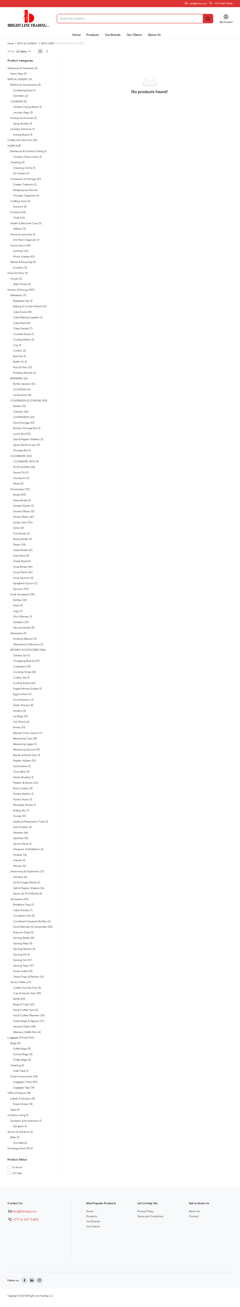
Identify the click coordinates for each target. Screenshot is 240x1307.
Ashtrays (18, 250)
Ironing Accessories (22, 117)
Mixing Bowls (20, 538)
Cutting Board (21, 682)
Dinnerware (17, 489)
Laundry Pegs (21, 112)
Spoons (17, 588)
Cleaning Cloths (22, 167)
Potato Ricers (21, 799)
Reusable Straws (23, 804)
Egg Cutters (20, 694)
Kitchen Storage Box (25, 428)
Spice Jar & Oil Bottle (25, 893)
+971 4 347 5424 (25, 1219)
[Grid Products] (40, 51)
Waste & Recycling (21, 261)
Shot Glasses (21, 616)
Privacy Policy (145, 1211)
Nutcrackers (20, 766)
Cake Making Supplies (26, 317)
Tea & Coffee (18, 982)
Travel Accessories (21, 1076)
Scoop (17, 815)
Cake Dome (20, 311)
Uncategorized (16, 1148)
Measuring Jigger (23, 744)
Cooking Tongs (22, 671)
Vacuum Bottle (21, 627)
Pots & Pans (20, 367)
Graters (17, 710)
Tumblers (18, 622)
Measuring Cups (23, 738)
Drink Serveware (20, 594)
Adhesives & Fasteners (21, 68)
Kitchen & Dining (17, 289)
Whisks (17, 865)
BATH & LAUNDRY (27, 43)
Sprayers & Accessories (24, 1120)
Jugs (16, 611)
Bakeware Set (21, 300)
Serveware (16, 899)
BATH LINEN (47, 43)
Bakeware (16, 295)
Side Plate (19, 555)
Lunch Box (19, 433)
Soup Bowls (20, 566)
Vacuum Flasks (21, 1026)
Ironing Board (21, 134)
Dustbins (18, 267)
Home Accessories (21, 234)
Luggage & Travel (18, 1037)
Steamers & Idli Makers (26, 849)
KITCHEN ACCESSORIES (24, 649)
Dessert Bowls (21, 505)
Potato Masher (22, 793)
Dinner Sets (20, 522)
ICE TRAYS (19, 721)
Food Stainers (21, 699)
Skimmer (18, 832)
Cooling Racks (22, 339)
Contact (194, 1216)
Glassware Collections (26, 644)
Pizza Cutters (21, 788)
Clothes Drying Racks (26, 106)
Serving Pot (20, 954)
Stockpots (19, 478)
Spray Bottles (21, 123)
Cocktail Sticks (22, 334)
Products (92, 35)
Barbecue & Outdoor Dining (27, 151)
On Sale (17, 1173)
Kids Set (18, 356)
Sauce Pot (19, 472)
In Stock (17, 1167)
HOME (11, 145)
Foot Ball (18, 1142)
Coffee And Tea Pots (20, 140)
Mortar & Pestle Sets (25, 755)
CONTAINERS (21, 417)
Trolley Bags (20, 1059)
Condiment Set (22, 915)
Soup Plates (20, 572)
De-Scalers (19, 173)
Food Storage (21, 422)
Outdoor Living (17, 1115)
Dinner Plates (21, 516)
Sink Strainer (20, 827)
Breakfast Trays (22, 904)
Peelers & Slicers (23, 782)
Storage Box (20, 450)
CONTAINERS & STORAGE (25, 400)
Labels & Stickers (20, 1098)
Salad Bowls (20, 550)
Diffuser (17, 228)
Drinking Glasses (23, 638)
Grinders (18, 876)
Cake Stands (20, 328)
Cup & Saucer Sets (24, 993)
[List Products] (46, 51)
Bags (13, 1043)
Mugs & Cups (21, 1004)
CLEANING (16, 101)
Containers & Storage (23, 178)
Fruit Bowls (19, 533)
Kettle (16, 998)
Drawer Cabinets (23, 184)
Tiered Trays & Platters (26, 976)
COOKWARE (18, 455)
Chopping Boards (24, 660)
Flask (16, 605)
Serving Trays (21, 965)
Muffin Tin (18, 361)
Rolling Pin (19, 810)
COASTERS (20, 389)
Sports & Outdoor (18, 1131)
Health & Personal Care (24, 223)
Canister (18, 411)
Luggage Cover (22, 1081)
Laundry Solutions (21, 129)
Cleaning (15, 162)
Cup (15, 345)
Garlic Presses (21, 705)
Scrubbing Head (23, 90)
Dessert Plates (21, 511)
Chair (16, 217)
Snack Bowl (20, 561)
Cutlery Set (19, 677)
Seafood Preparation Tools (29, 821)
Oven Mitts (19, 771)
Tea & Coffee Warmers (26, 1015)
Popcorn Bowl (21, 932)
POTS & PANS (21, 467)
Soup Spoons (21, 577)
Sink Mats (19, 95)
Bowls (16, 494)
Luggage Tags (21, 1087)
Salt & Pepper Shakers (26, 439)
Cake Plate (19, 322)
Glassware (16, 633)
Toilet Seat (19, 1070)
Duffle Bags (20, 1048)
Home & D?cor (16, 273)
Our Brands (112, 35)
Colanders (19, 666)
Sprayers (18, 1126)
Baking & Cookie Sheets (27, 306)
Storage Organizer (24, 195)
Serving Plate (21, 943)
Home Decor (17, 245)
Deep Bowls (20, 500)
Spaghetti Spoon (23, 583)
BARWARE (16, 378)
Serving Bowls (21, 937)
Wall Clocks (20, 284)
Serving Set (20, 959)
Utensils (17, 860)
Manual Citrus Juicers (26, 732)
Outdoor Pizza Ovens (26, 156)
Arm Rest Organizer (24, 239)
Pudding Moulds (22, 372)
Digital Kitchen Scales (26, 688)
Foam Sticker (20, 1104)
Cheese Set (20, 655)
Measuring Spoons (24, 749)
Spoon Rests (20, 843)
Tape (13, 1109)
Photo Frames (21, 256)
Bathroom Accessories (23, 84)
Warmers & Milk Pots (25, 1032)
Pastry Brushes (22, 777)
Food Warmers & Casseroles (30, 926)
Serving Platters (22, 948)
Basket (17, 405)
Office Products (17, 1092)
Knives (17, 727)
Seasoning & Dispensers (24, 871)
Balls (13, 1137)
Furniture (15, 212)
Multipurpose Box (23, 190)
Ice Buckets (20, 394)
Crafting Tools (18, 201)
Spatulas (18, 838)
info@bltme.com (24, 1211)
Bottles (17, 599)
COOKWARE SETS (24, 461)
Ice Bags (18, 716)
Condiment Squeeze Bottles (30, 921)
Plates (16, 544)
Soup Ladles (20, 971)
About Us (154, 35)
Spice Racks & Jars (24, 444)
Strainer (17, 854)
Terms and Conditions (150, 1216)
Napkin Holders (22, 760)
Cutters (17, 350)
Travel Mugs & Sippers (26, 1021)
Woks (16, 483)
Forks (16, 527)
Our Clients (134, 35)
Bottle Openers (22, 383)
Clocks (14, 278)
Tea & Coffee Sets (23, 1009)
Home (76, 35)
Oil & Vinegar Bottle (25, 882)
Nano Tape (16, 73)
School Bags (20, 1054)
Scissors (18, 206)
